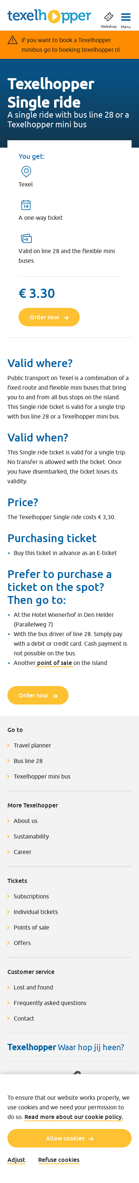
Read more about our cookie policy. (73, 1116)
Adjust (16, 1159)
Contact (24, 1018)
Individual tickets (36, 911)
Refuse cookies (58, 1159)
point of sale (54, 662)
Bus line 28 (29, 760)
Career (23, 851)
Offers (22, 943)
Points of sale (31, 927)
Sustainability (31, 836)
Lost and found (33, 987)
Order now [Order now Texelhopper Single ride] (49, 317)
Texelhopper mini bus (42, 776)
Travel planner (32, 745)
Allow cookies (69, 1138)
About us (25, 820)
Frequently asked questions (50, 1002)
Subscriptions (31, 896)
